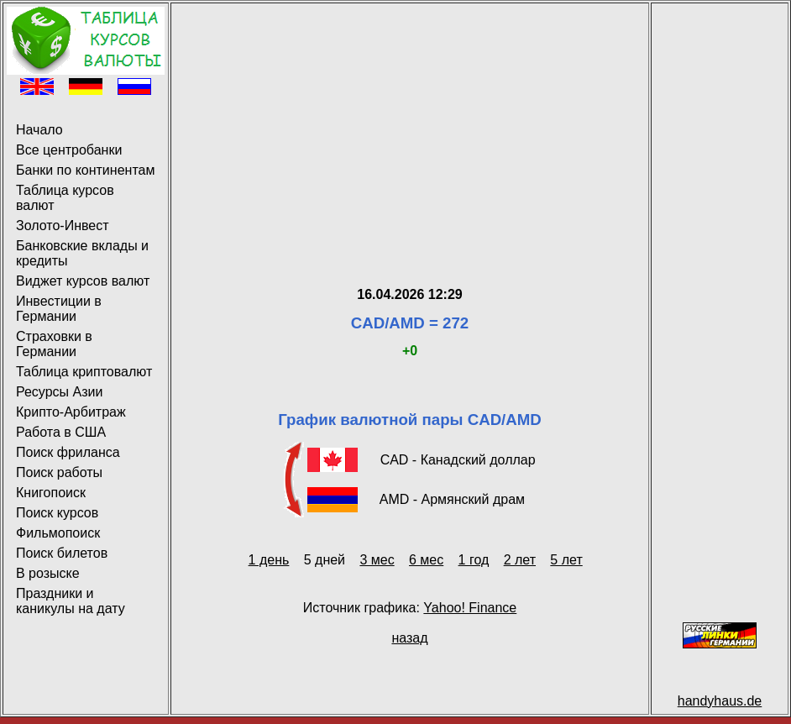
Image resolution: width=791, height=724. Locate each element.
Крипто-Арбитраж (71, 412)
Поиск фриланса (68, 452)
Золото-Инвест (62, 225)
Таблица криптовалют (84, 372)
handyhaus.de (720, 701)
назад (409, 638)
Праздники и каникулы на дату (70, 601)
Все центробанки (69, 150)
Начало (39, 130)
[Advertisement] (410, 124)
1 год (474, 560)
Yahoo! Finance (469, 608)
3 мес (376, 560)
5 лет (566, 560)
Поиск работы (59, 472)
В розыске (48, 573)
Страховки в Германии (54, 344)
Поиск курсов (57, 513)
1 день (269, 560)
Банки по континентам (85, 170)
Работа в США (61, 432)
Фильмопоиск (58, 533)
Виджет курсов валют (82, 281)
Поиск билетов (61, 553)
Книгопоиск (51, 492)
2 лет (520, 560)
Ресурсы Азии (59, 392)
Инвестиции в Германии (59, 308)
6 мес (426, 560)
